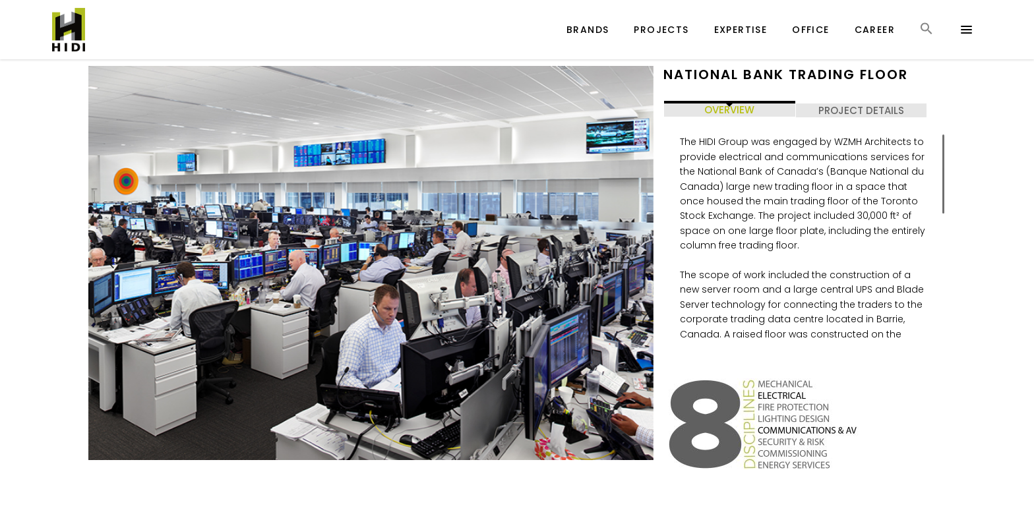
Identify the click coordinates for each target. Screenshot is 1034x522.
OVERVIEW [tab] (729, 110)
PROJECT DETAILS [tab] (861, 110)
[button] (926, 40)
